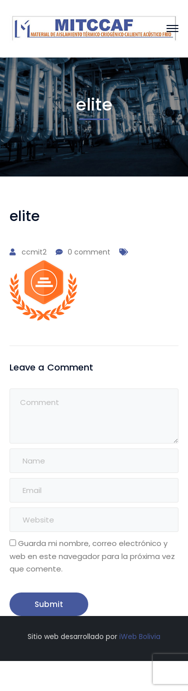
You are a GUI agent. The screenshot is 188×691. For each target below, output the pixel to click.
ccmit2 (34, 252)
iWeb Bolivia (139, 637)
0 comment (89, 252)
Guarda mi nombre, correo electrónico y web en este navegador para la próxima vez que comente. (92, 556)
